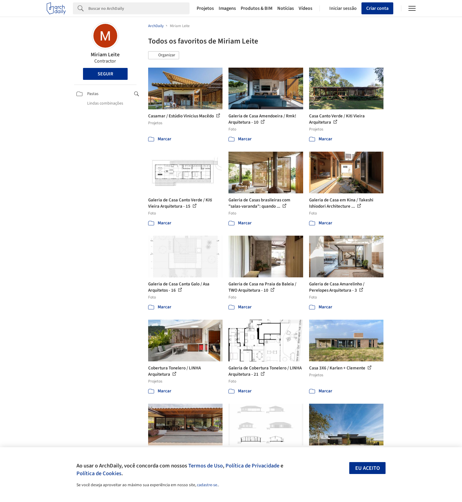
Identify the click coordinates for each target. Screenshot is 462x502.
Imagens (227, 8)
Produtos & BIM (256, 8)
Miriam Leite (105, 54)
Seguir (105, 74)
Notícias (285, 8)
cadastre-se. (207, 485)
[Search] (139, 8)
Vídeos (305, 8)
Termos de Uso (205, 466)
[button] (163, 55)
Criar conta (377, 8)
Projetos (205, 8)
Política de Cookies (98, 473)
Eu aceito (367, 468)
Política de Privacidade (252, 466)
